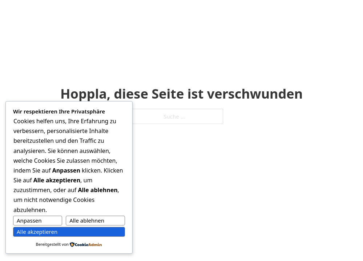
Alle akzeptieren (37, 231)
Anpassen (29, 220)
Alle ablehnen (86, 220)
